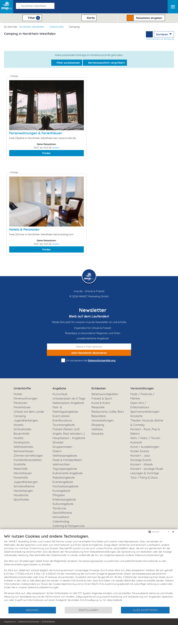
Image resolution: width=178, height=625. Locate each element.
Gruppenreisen (62, 447)
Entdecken (98, 388)
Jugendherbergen (26, 482)
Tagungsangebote (65, 469)
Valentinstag (61, 521)
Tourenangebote (64, 425)
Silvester (58, 442)
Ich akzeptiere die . (89, 360)
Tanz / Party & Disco (144, 477)
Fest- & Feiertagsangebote (65, 409)
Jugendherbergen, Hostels (26, 423)
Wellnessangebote (65, 455)
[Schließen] (173, 531)
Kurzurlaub (60, 394)
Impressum (10, 621)
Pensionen (20, 403)
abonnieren (89, 353)
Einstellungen (88, 610)
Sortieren (162, 34)
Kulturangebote (63, 504)
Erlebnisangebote (64, 499)
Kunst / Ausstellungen (144, 447)
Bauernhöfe (21, 433)
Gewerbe (97, 433)
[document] (89, 570)
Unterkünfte (56, 26)
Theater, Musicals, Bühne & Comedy (146, 423)
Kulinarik (136, 442)
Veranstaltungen (142, 388)
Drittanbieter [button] (48, 621)
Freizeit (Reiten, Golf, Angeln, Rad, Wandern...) (69, 431)
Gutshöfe (20, 464)
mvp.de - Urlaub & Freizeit (89, 291)
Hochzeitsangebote (65, 486)
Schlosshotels (22, 429)
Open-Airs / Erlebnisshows (139, 405)
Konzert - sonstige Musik (146, 469)
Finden (46, 153)
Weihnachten (61, 464)
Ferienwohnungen (25, 398)
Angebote (59, 388)
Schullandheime (24, 486)
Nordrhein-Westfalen (31, 26)
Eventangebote (63, 482)
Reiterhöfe (21, 469)
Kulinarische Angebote (68, 473)
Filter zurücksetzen (66, 62)
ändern (55, 147)
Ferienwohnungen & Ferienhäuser (35, 133)
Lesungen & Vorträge (144, 473)
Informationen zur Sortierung (160, 39)
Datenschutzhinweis (28, 621)
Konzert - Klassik (141, 464)
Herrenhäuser (23, 473)
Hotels (18, 394)
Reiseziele (98, 407)
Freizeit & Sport (101, 398)
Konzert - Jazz (140, 455)
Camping (20, 416)
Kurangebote (61, 491)
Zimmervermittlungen (28, 455)
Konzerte (136, 416)
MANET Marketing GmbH (94, 296)
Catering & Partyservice (68, 526)
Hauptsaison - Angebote (69, 438)
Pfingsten (59, 495)
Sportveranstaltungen (144, 411)
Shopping (97, 425)
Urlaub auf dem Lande (29, 411)
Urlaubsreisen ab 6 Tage (69, 398)
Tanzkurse (59, 508)
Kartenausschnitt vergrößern (105, 62)
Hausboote (21, 495)
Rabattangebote (64, 477)
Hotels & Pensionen (24, 229)
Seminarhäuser (24, 451)
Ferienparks (22, 442)
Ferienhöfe (21, 477)
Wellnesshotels (23, 447)
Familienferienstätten (28, 460)
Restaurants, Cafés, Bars (107, 411)
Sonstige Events (140, 460)
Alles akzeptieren (145, 610)
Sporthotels (21, 499)
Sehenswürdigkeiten (104, 394)
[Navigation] (173, 6)
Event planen (61, 416)
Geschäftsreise (62, 513)
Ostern (57, 451)
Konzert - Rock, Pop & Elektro (145, 431)
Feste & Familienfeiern (67, 460)
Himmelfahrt (61, 517)
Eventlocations (62, 420)
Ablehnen (32, 610)
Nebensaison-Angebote (68, 403)
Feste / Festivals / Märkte (142, 396)
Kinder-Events (139, 451)
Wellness (97, 429)
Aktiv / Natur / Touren (145, 438)
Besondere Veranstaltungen (102, 418)
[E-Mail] (89, 346)
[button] (34, 5)
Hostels (18, 438)
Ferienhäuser (22, 407)
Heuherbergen (23, 491)
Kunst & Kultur (100, 403)
